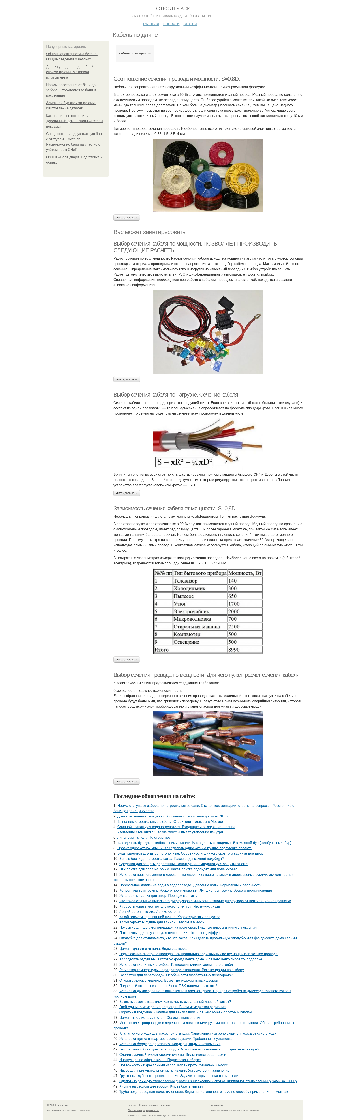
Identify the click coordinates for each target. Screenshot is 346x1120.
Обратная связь (217, 1105)
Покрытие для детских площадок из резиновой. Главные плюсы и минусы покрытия (188, 927)
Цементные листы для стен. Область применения (160, 1017)
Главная (151, 23)
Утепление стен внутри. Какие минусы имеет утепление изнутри (170, 832)
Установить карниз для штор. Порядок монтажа (158, 896)
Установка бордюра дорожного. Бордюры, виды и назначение (170, 1044)
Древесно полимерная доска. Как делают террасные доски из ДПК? (173, 816)
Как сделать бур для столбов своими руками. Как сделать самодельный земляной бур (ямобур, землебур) (204, 843)
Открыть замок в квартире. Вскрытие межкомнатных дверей (168, 980)
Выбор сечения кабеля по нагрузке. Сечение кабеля (175, 394)
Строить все (173, 8)
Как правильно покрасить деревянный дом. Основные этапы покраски (74, 121)
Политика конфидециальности (143, 1110)
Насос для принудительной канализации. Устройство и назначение (174, 1070)
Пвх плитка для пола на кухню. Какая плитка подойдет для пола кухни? (178, 869)
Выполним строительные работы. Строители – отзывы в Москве (170, 821)
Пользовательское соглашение (155, 1105)
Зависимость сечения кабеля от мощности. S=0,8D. (175, 508)
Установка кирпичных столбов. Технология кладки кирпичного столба (176, 964)
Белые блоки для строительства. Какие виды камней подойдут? (171, 859)
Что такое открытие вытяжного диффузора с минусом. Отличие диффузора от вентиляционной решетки (205, 901)
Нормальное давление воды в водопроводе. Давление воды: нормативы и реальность (190, 885)
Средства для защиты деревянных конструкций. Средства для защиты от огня (183, 864)
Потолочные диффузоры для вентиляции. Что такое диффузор (171, 933)
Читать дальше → (126, 217)
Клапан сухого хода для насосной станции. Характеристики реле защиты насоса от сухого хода (197, 1033)
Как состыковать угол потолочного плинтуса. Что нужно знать (169, 906)
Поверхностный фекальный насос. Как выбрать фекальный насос (173, 1065)
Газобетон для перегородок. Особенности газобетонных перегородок (176, 975)
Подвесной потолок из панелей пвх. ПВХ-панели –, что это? (168, 986)
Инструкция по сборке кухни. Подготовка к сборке (160, 1060)
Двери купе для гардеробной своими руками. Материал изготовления (69, 72)
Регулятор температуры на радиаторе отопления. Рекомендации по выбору (181, 970)
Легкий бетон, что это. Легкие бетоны (149, 911)
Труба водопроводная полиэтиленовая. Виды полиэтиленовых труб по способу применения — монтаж (203, 1092)
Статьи (190, 23)
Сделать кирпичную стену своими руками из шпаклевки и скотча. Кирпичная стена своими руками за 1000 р (208, 1081)
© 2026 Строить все (57, 1105)
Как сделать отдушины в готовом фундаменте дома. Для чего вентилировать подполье (190, 959)
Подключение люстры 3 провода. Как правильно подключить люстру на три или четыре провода (198, 954)
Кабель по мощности (134, 53)
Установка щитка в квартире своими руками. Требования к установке (176, 1039)
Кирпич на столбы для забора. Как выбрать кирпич (161, 1086)
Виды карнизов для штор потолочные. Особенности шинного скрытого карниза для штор (190, 853)
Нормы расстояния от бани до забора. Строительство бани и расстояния (71, 90)
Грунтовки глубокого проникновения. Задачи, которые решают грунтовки (178, 1076)
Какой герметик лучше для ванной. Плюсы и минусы (162, 922)
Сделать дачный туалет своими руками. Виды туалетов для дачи (172, 1054)
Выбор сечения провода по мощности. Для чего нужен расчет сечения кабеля (206, 674)
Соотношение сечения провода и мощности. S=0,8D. (176, 78)
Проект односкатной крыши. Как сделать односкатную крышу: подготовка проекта (184, 848)
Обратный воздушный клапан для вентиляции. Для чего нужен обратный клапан (185, 1012)
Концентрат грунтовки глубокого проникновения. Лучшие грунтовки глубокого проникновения (195, 890)
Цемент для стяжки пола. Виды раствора (153, 949)
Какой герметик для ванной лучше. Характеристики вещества (169, 917)
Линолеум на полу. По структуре (143, 837)
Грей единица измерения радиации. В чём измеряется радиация (172, 1007)
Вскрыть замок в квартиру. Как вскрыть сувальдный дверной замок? (175, 1001)
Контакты (132, 1105)
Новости (171, 23)
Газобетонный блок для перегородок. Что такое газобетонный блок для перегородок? (189, 1049)
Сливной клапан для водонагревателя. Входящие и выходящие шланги (176, 827)
